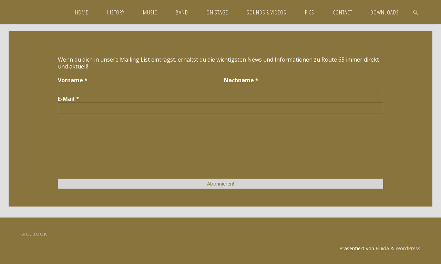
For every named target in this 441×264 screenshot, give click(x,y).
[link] (415, 12)
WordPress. (408, 248)
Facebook (33, 234)
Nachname (241, 80)
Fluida (381, 248)
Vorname (73, 80)
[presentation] (86, 145)
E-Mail (68, 98)
